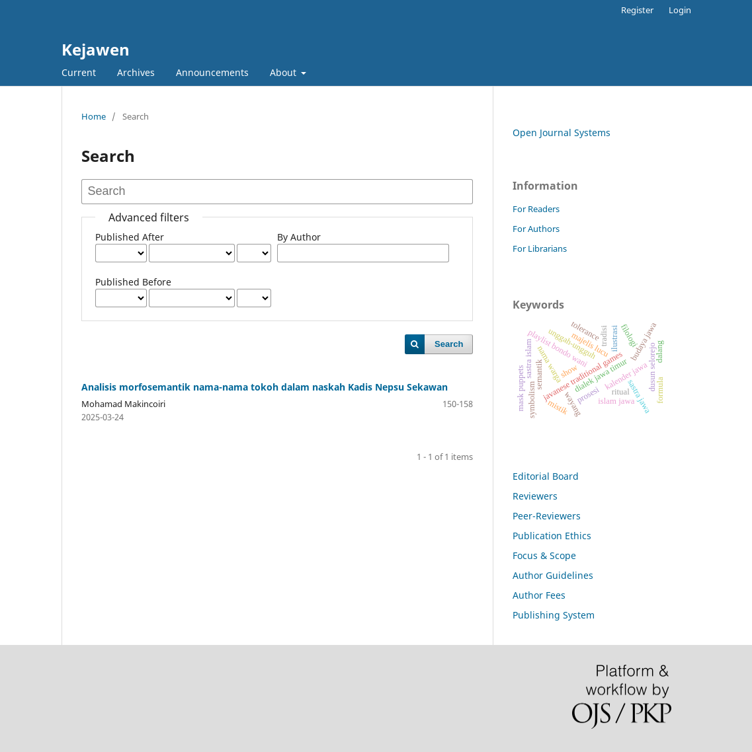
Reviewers (535, 496)
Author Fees (539, 595)
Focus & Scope (544, 555)
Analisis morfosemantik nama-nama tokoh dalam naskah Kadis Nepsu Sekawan (264, 387)
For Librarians (540, 248)
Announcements (212, 72)
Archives (136, 72)
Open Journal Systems (561, 132)
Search (449, 344)
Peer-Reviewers (547, 515)
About (284, 72)
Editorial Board (546, 476)
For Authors (536, 229)
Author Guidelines (553, 575)
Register (637, 10)
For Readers (536, 209)
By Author (299, 237)
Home (93, 116)
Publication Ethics (552, 535)
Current (79, 72)
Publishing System (554, 615)
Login (680, 10)
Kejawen (96, 49)
